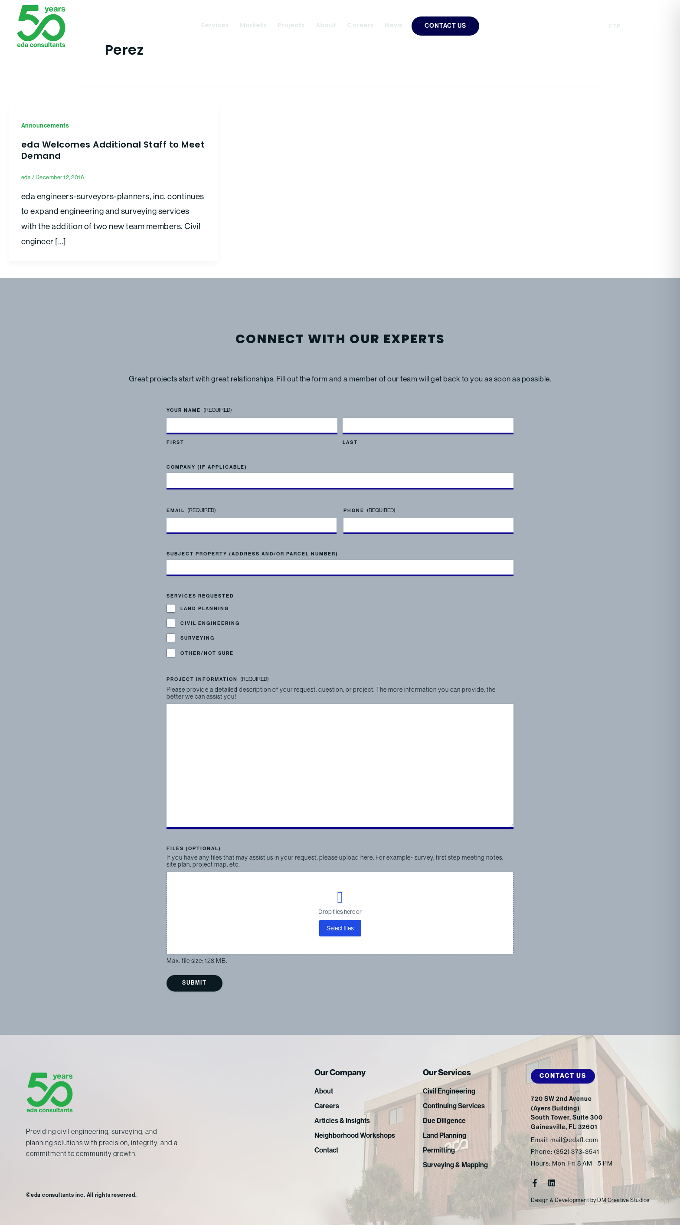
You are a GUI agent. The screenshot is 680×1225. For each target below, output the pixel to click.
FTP (615, 26)
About (326, 25)
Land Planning (204, 608)
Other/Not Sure (207, 653)
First (175, 442)
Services (215, 25)
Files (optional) (194, 848)
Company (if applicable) (207, 467)
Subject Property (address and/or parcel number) (252, 554)
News (393, 25)
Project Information (218, 679)
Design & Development (560, 1200)
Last (350, 442)
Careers (360, 25)
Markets (253, 25)
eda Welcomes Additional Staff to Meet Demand (113, 151)
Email (191, 510)
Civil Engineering (210, 623)
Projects (291, 25)
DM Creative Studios (623, 1200)
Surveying (197, 638)
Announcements (45, 125)
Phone (369, 510)
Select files (340, 928)
